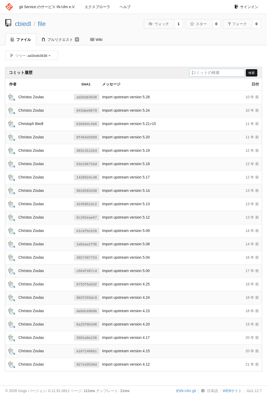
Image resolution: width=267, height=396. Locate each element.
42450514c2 (86, 204)
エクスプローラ (97, 7)
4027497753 (86, 257)
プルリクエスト (60, 39)
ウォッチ (158, 24)
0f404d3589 (86, 137)
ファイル (21, 39)
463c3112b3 (86, 150)
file (42, 23)
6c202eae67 (86, 217)
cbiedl (23, 23)
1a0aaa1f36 (86, 244)
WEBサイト (232, 391)
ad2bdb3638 (86, 97)
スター (198, 24)
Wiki (96, 39)
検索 (251, 73)
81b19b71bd (86, 164)
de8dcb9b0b (86, 311)
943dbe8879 (86, 110)
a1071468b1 (86, 351)
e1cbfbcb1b (86, 231)
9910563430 (86, 190)
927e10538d (86, 364)
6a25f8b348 (86, 324)
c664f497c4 (86, 271)
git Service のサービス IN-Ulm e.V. (47, 7)
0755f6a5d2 (86, 284)
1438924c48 (86, 177)
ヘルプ (125, 7)
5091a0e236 (86, 337)
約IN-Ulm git (186, 391)
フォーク (237, 24)
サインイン (246, 7)
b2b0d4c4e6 (86, 124)
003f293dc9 (86, 297)
